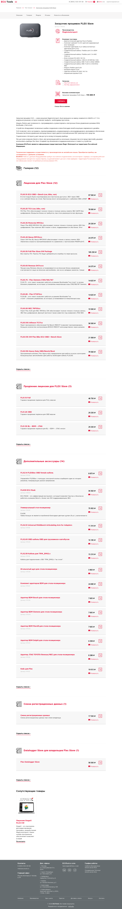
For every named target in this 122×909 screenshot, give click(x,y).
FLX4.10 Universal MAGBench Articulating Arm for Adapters (46, 525)
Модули (38, 15)
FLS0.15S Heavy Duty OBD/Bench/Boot (37, 351)
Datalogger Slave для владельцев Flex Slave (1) (51, 751)
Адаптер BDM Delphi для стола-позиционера (40, 640)
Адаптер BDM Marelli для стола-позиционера (40, 626)
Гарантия (61, 898)
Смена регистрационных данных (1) (45, 704)
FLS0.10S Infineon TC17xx (31, 323)
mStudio (71, 906)
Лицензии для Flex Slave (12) (41, 183)
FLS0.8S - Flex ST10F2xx (31, 294)
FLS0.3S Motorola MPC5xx (32, 223)
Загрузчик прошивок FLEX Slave (46, 8)
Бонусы (90, 898)
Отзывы (47, 15)
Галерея (29, 15)
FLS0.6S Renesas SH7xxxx (32, 266)
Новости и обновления (61, 15)
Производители (34, 898)
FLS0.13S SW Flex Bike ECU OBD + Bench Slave (41, 337)
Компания (20, 898)
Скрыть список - (23, 369)
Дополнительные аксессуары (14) (44, 461)
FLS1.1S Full (25, 398)
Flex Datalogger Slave (30, 762)
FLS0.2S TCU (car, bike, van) (32, 209)
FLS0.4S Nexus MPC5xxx (31, 237)
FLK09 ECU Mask (27, 490)
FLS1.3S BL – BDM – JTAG (31, 426)
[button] (16, 2)
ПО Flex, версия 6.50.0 (71, 84)
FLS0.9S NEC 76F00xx (30, 308)
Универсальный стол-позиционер (35, 508)
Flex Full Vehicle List (71, 83)
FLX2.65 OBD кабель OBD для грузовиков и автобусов (44, 539)
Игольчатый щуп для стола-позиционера (38, 569)
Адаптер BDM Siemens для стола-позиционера (41, 612)
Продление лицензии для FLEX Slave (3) (48, 386)
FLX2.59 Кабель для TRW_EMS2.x (35, 553)
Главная (18, 8)
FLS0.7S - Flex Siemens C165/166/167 (36, 280)
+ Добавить (61, 101)
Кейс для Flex (26, 669)
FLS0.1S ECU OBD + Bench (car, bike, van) (38, 194)
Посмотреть (20, 841)
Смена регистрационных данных (35, 715)
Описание (19, 15)
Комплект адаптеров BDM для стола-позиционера (42, 583)
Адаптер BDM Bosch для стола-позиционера (40, 597)
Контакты (101, 898)
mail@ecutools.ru (23, 868)
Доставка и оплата (76, 898)
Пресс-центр (49, 898)
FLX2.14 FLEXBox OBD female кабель (36, 473)
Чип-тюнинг (28, 8)
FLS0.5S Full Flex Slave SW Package (36, 251)
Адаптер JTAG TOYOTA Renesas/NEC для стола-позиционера (47, 654)
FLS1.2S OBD (26, 412)
